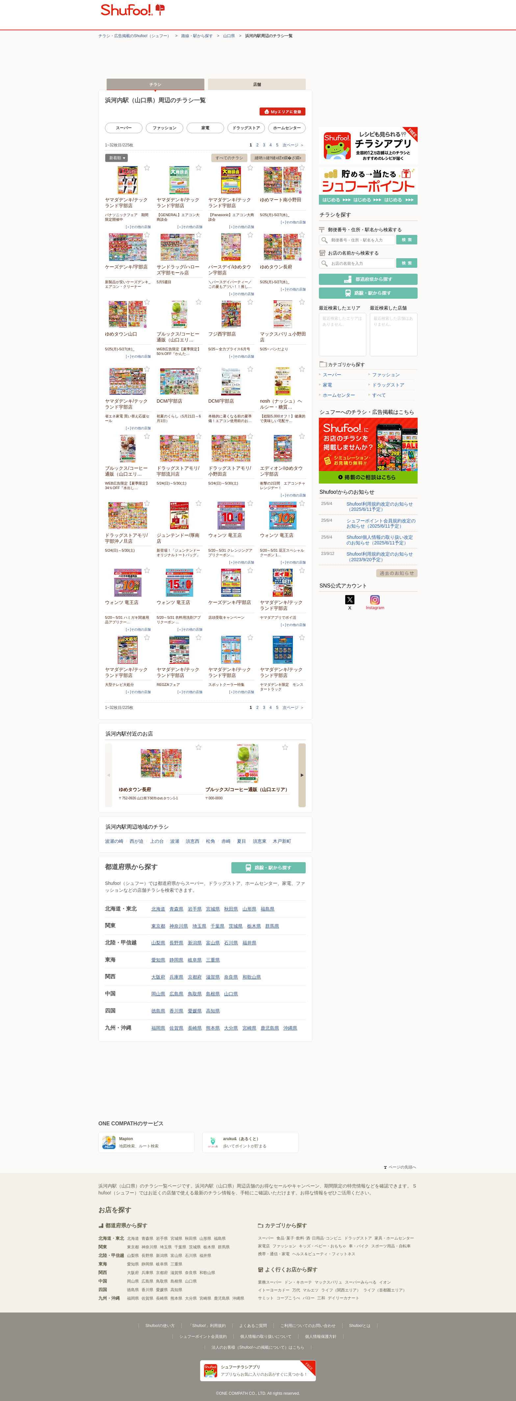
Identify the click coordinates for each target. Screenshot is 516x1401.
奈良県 (231, 977)
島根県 (213, 993)
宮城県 (213, 909)
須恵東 (260, 841)
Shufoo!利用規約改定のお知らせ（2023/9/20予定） (380, 556)
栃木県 (254, 926)
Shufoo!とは (360, 1325)
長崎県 (195, 1028)
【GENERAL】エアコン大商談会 (178, 217)
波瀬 (174, 841)
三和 (321, 1298)
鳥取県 (195, 993)
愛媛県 (195, 1010)
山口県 (229, 36)
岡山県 (158, 993)
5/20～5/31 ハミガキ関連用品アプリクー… (127, 619)
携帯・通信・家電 (274, 1254)
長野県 (176, 942)
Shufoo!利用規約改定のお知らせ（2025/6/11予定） (380, 506)
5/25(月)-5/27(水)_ (274, 215)
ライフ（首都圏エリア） (385, 1290)
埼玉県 (199, 926)
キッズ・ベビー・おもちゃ (322, 1246)
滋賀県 (213, 977)
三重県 (213, 960)
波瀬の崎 (114, 841)
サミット (266, 1298)
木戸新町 (282, 841)
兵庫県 (176, 977)
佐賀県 (176, 1028)
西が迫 (136, 841)
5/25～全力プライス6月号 (229, 349)
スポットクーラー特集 (226, 685)
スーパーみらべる (360, 1282)
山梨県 (158, 942)
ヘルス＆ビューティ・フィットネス (323, 1254)
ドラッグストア (246, 128)
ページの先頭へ (400, 1167)
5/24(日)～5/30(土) (171, 483)
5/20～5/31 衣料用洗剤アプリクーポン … (179, 619)
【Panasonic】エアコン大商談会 (231, 217)
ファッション (164, 128)
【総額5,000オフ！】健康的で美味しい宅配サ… (282, 418)
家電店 (264, 1246)
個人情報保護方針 (321, 1336)
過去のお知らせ (397, 573)
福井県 (249, 942)
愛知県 (158, 960)
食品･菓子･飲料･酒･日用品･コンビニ (309, 1238)
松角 (210, 841)
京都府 (195, 977)
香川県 (176, 1010)
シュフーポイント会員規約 (203, 1336)
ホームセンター (287, 128)
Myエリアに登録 (282, 111)
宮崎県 (249, 1028)
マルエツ (311, 1290)
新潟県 (195, 942)
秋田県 (231, 909)
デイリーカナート (343, 1298)
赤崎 (226, 841)
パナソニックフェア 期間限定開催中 (126, 217)
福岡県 (158, 1028)
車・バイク (359, 1246)
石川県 (231, 942)
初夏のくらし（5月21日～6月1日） (179, 418)
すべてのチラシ (229, 158)
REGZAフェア (168, 685)
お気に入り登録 (147, 168)
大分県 (231, 1028)
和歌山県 (252, 977)
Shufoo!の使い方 (160, 1325)
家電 (205, 128)
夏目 (241, 841)
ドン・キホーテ (298, 1282)
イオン (385, 1282)
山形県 (249, 909)
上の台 (157, 841)
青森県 (176, 909)
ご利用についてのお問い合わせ (308, 1325)
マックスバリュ (328, 1282)
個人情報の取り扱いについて (266, 1336)
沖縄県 (290, 1028)
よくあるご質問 (253, 1325)
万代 (296, 1290)
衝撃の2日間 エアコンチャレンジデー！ (282, 485)
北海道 (158, 909)
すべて (377, 395)
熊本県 (213, 1028)
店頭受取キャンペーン (226, 617)
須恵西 (192, 841)
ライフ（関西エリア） (341, 1290)
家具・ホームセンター (394, 1238)
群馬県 (272, 926)
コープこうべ (288, 1298)
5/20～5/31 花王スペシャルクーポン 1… (282, 552)
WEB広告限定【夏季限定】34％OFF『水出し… (127, 485)
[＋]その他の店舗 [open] (138, 227)
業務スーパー (270, 1282)
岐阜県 (195, 960)
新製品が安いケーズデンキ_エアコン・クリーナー (127, 284)
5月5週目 (164, 282)
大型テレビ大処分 (119, 685)
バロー (309, 1298)
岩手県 (195, 909)
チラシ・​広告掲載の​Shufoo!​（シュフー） (134, 36)
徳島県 (158, 1010)
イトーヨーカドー (274, 1290)
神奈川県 (178, 926)
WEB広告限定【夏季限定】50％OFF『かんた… (179, 351)
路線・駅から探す (197, 36)
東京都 (158, 926)
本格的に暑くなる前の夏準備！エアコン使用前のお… (230, 418)
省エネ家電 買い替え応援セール (127, 418)
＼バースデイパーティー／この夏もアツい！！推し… (230, 284)
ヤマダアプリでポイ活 (278, 617)
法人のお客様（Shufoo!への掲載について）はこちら (258, 1347)
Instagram (375, 602)
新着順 (115, 159)
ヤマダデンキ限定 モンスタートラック (281, 687)
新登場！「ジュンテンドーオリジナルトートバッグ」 (178, 552)
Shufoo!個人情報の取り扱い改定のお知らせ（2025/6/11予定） (380, 540)
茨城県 (236, 926)
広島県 (176, 993)
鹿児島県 (270, 1028)
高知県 (213, 1010)
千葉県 (217, 926)
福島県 (267, 909)
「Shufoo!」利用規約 (206, 1325)
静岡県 (176, 960)
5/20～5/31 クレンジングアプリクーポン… (230, 552)
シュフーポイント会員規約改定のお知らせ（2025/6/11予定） (381, 523)
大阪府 (158, 977)
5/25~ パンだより (274, 349)
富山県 (213, 942)
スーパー (124, 128)
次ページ (293, 145)
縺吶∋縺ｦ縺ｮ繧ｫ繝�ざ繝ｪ (278, 158)
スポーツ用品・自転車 (391, 1246)
